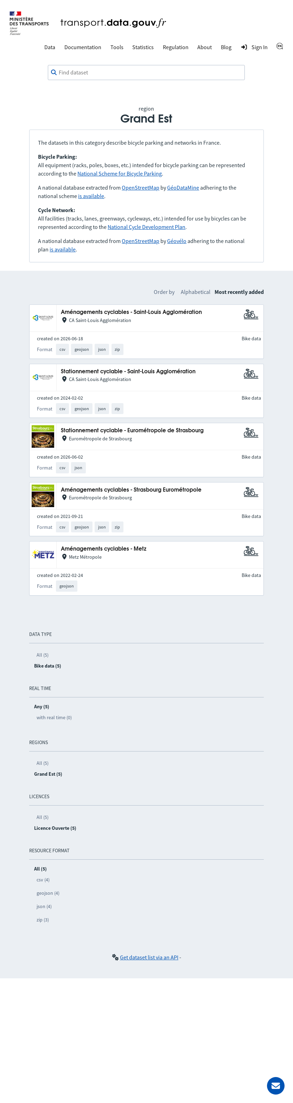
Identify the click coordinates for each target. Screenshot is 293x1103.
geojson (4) (48, 893)
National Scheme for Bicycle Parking (119, 173)
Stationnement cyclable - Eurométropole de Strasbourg (132, 430)
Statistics (143, 47)
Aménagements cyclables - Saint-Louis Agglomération (131, 312)
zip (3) (43, 920)
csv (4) (43, 880)
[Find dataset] (146, 72)
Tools (116, 47)
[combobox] (146, 72)
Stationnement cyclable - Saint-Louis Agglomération (128, 371)
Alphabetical (195, 291)
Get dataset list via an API (149, 957)
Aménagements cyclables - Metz (103, 549)
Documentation (82, 47)
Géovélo (176, 240)
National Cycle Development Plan (146, 226)
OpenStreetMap (140, 187)
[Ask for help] (276, 1086)
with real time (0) (54, 717)
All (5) (43, 655)
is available (91, 195)
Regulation (176, 47)
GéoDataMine (183, 187)
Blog (226, 47)
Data (49, 47)
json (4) (44, 906)
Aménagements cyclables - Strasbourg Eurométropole (131, 490)
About (204, 47)
